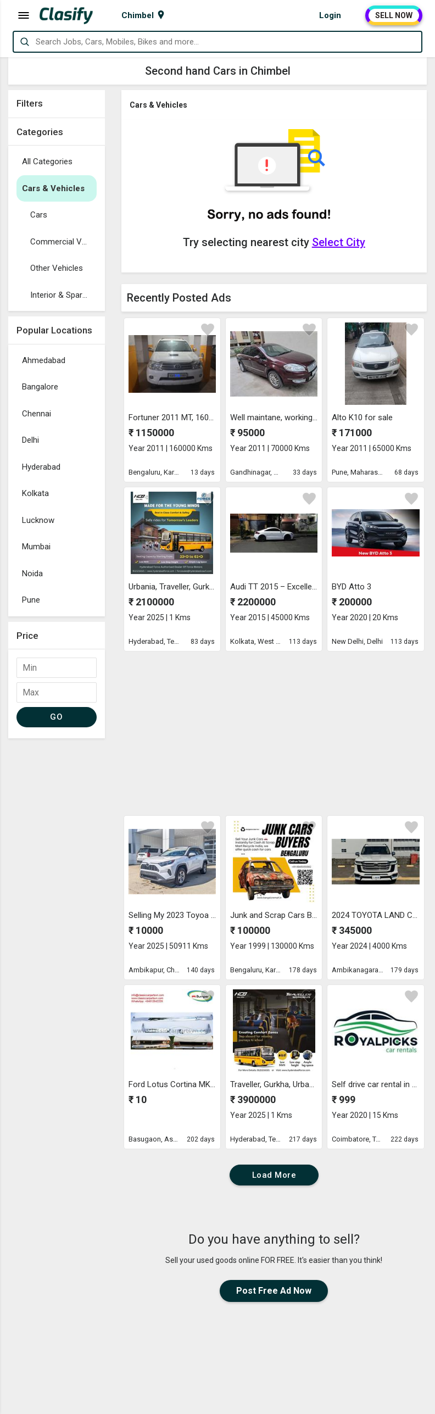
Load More (274, 1175)
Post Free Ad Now (273, 1290)
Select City (338, 242)
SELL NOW (393, 15)
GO (56, 717)
